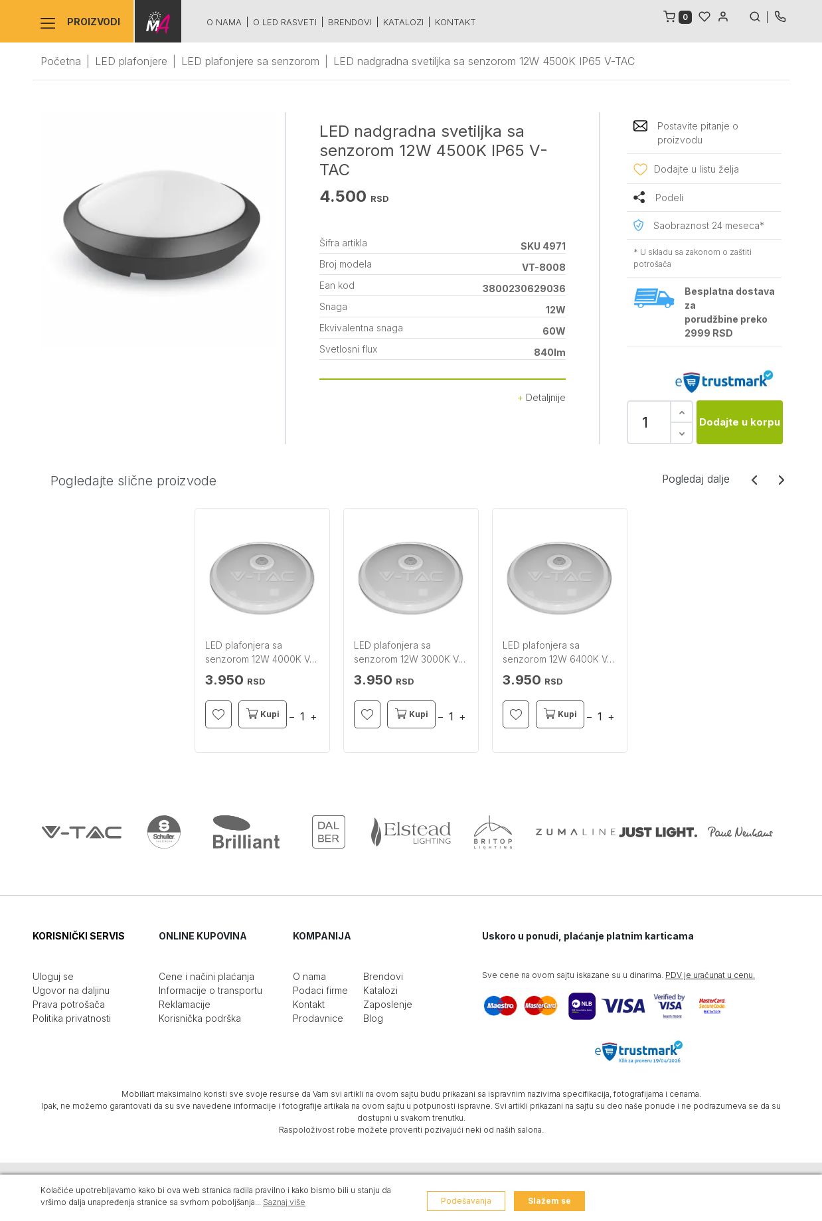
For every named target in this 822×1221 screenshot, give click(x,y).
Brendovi (348, 22)
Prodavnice (318, 1018)
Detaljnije (541, 397)
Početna (61, 61)
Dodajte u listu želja (696, 169)
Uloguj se (53, 976)
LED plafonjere (131, 61)
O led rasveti (283, 22)
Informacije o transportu (210, 990)
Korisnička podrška (200, 1018)
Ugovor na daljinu (71, 990)
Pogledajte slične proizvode (133, 481)
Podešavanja (466, 1201)
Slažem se (549, 1201)
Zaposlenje (387, 1004)
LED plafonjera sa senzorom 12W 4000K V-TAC (259, 652)
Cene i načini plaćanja (206, 976)
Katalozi (402, 22)
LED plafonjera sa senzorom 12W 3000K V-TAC (408, 652)
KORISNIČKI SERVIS (79, 935)
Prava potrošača (69, 1004)
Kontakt (454, 22)
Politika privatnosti (72, 1018)
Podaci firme (320, 990)
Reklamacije (184, 1004)
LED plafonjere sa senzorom (250, 61)
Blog (373, 1018)
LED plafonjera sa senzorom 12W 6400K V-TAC (557, 652)
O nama (222, 22)
